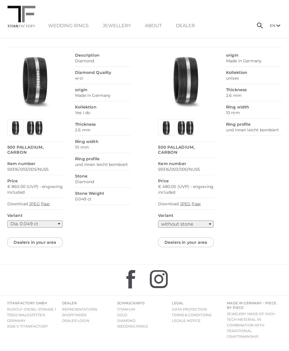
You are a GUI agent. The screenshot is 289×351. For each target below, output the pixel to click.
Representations (79, 309)
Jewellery (117, 25)
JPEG (34, 203)
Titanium (126, 309)
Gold (122, 315)
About (153, 25)
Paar (45, 203)
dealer (185, 25)
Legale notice (186, 320)
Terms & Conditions (191, 315)
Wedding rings (132, 326)
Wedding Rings (68, 25)
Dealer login (75, 320)
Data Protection (189, 309)
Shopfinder (74, 315)
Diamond (126, 320)
